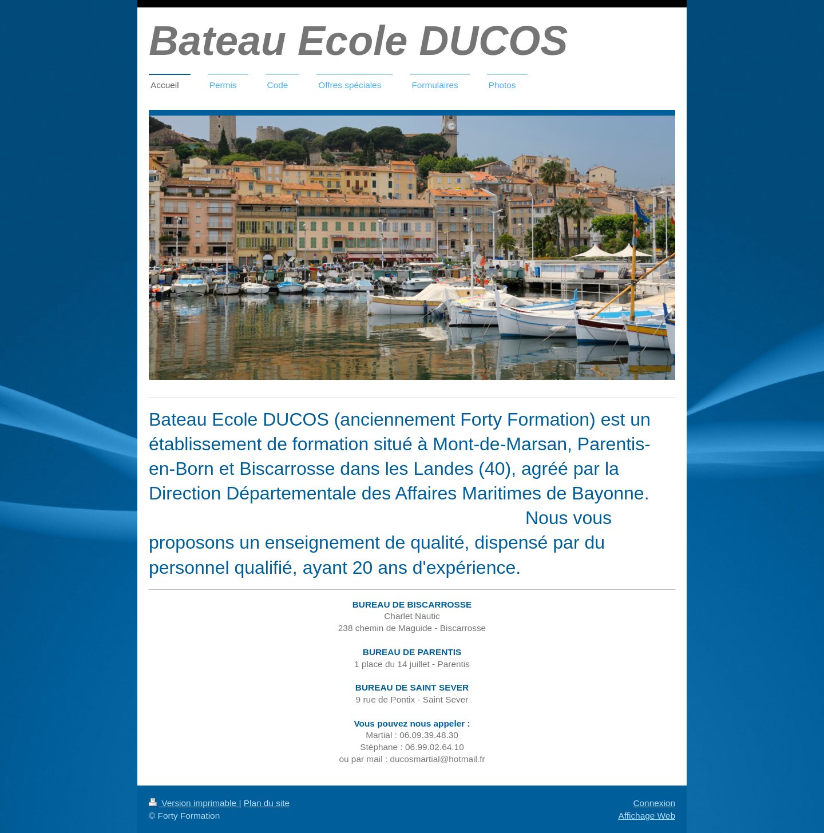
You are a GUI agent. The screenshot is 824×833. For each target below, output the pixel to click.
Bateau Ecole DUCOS (358, 41)
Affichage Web (646, 815)
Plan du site (267, 803)
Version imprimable (194, 803)
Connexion (654, 803)
